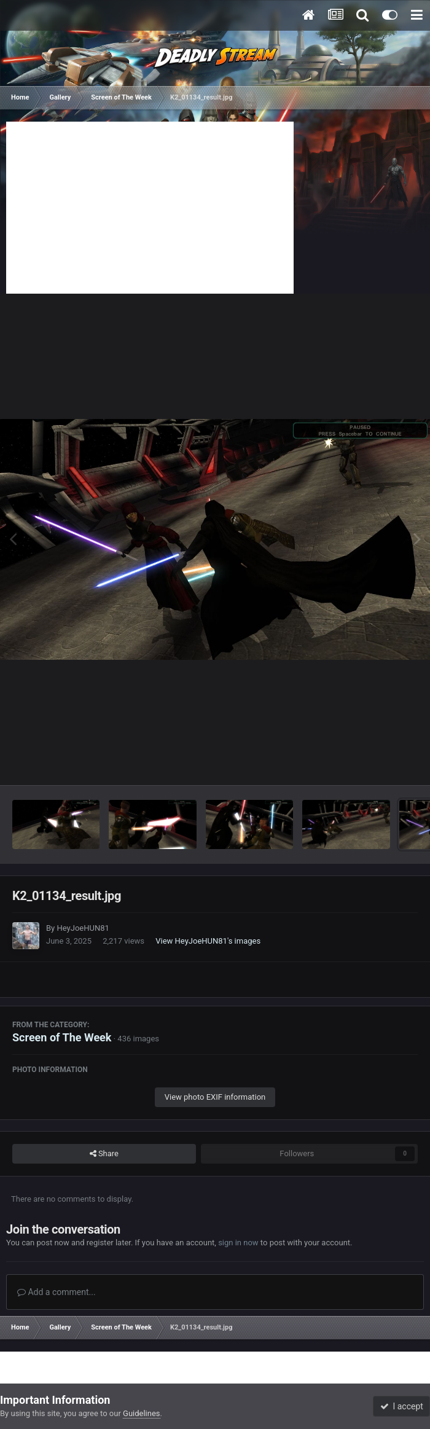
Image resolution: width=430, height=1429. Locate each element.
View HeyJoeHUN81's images (207, 940)
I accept (401, 1406)
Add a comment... (56, 1292)
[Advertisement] (150, 208)
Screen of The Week (61, 1037)
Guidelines (141, 1413)
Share (104, 1154)
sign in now (238, 1242)
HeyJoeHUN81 (83, 928)
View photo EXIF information (215, 1097)
